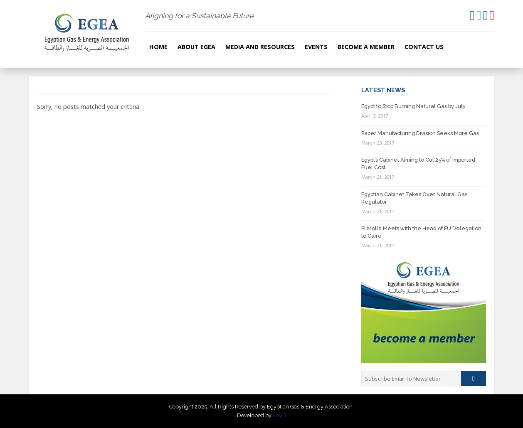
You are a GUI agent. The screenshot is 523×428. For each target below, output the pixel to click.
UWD (279, 415)
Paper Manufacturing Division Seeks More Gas (420, 133)
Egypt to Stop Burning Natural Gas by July (413, 106)
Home (158, 47)
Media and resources (260, 47)
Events (316, 47)
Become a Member (366, 47)
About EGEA (196, 47)
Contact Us (424, 47)
